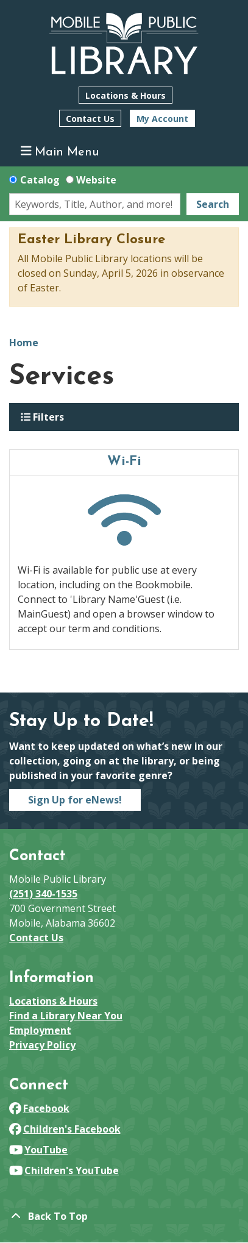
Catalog (40, 180)
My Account (162, 118)
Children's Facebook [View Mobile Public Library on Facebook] (65, 1129)
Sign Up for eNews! (75, 800)
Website (96, 180)
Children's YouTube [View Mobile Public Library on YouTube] (64, 1170)
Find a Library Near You (65, 1015)
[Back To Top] (124, 1216)
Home (23, 342)
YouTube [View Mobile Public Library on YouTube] (38, 1149)
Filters (42, 417)
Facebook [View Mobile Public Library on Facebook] (39, 1108)
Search (212, 204)
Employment (40, 1030)
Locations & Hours (125, 95)
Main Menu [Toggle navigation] (60, 151)
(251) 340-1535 (43, 893)
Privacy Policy (42, 1045)
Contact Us (90, 118)
